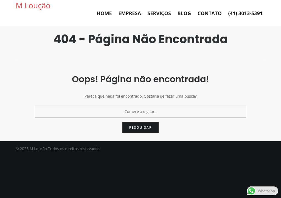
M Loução (33, 5)
